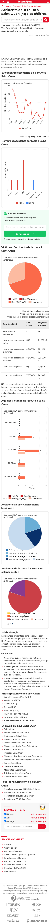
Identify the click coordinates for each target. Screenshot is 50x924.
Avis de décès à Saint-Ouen (16, 732)
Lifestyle (8, 814)
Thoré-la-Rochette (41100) (16, 714)
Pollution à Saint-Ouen (14, 739)
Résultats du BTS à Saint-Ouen (18, 799)
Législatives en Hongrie (15, 858)
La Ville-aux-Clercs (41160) (15, 717)
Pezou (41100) (10, 707)
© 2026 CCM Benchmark (38, 893)
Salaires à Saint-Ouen (13, 749)
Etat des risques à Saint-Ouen (17, 743)
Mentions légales (9, 893)
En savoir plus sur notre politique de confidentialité (22, 239)
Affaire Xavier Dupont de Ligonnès (20, 854)
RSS (29, 888)
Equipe (22, 886)
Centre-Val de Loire (32, 6)
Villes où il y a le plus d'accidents (34, 136)
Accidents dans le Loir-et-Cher (18, 720)
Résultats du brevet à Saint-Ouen (19, 796)
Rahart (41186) (26, 28)
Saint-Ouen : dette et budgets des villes (22, 760)
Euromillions (10, 871)
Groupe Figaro (22, 893)
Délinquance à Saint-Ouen (16, 736)
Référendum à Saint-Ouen (16, 776)
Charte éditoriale (33, 886)
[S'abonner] (25, 826)
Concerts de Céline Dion (15, 861)
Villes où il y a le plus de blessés (34, 314)
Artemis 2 (8, 844)
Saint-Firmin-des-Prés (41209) (26, 25)
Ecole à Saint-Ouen (12, 763)
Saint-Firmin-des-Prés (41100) (17, 697)
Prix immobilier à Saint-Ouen (17, 773)
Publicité (43, 886)
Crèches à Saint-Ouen (14, 766)
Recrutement (37, 888)
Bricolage (9, 821)
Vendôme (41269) (9, 28)
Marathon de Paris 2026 (15, 868)
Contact (11, 888)
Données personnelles (11, 891)
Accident (17, 6)
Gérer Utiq (43, 891)
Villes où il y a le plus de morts (35, 311)
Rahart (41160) (10, 703)
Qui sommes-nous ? (11, 886)
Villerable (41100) (11, 710)
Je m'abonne (22, 234)
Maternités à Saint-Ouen (15, 770)
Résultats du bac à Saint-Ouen (17, 792)
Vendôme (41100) (12, 700)
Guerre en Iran (10, 848)
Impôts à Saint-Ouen (13, 753)
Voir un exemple (38, 814)
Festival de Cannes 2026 (15, 865)
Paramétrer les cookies (29, 891)
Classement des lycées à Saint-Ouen (20, 746)
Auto (8, 6)
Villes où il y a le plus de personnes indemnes (28, 317)
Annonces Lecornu (13, 851)
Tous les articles (21, 888)
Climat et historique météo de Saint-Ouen (23, 756)
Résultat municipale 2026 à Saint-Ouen (22, 789)
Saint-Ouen (9, 729)
